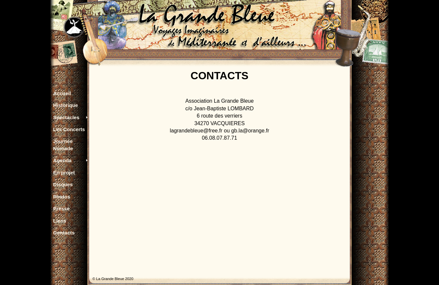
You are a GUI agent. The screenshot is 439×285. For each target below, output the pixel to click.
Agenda (62, 160)
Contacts (64, 232)
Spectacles (66, 117)
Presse (61, 208)
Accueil (62, 93)
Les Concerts (69, 129)
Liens (59, 221)
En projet (64, 172)
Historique (65, 105)
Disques (63, 184)
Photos (61, 196)
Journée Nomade (63, 144)
